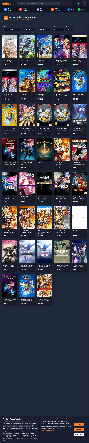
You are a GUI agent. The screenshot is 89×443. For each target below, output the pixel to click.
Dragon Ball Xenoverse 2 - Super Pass (9, 198)
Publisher (39, 27)
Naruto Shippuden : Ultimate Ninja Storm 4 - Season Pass (44, 130)
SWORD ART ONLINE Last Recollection (61, 61)
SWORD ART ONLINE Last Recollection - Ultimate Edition (79, 61)
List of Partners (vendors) (48, 431)
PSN (70, 9)
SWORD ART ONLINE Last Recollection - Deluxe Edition (9, 96)
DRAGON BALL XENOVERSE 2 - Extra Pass (61, 198)
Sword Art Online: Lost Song (26, 61)
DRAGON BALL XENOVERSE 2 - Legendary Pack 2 (26, 198)
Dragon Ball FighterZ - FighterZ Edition (62, 231)
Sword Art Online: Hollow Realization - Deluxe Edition (43, 61)
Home (11, 20)
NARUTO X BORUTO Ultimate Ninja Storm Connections (79, 96)
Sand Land (24, 94)
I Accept (79, 425)
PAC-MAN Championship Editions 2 (42, 96)
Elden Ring (41, 162)
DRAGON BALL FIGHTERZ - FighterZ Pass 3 (44, 300)
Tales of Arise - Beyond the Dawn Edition (8, 61)
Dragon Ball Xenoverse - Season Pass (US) (78, 198)
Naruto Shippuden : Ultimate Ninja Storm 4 (62, 130)
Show (67, 27)
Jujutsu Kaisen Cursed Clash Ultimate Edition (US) (9, 300)
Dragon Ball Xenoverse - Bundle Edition (8, 232)
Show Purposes (79, 435)
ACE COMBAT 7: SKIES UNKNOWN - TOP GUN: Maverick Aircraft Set (62, 267)
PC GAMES (9, 9)
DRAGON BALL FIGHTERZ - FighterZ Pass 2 (44, 232)
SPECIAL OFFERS (23, 9)
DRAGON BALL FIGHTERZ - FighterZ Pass (26, 232)
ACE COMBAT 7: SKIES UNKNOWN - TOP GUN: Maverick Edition (44, 267)
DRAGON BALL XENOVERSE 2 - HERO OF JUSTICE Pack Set (44, 198)
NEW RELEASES (55, 9)
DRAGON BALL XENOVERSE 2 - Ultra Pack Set (78, 164)
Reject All (79, 430)
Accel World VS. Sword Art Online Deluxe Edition (78, 266)
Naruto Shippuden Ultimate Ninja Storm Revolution (27, 130)
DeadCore (76, 231)
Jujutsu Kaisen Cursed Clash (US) (27, 163)
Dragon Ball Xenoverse (59, 163)
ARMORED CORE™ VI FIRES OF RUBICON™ (9, 265)
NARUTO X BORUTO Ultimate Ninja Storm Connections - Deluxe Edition (27, 301)
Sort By (53, 27)
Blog (81, 9)
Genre (24, 27)
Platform (6, 27)
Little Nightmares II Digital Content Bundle (78, 130)
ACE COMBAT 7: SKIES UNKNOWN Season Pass (27, 266)
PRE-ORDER (40, 9)
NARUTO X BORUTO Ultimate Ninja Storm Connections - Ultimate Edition (9, 131)
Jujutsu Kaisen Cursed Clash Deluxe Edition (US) (9, 164)
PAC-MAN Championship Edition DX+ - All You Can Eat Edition (62, 97)
